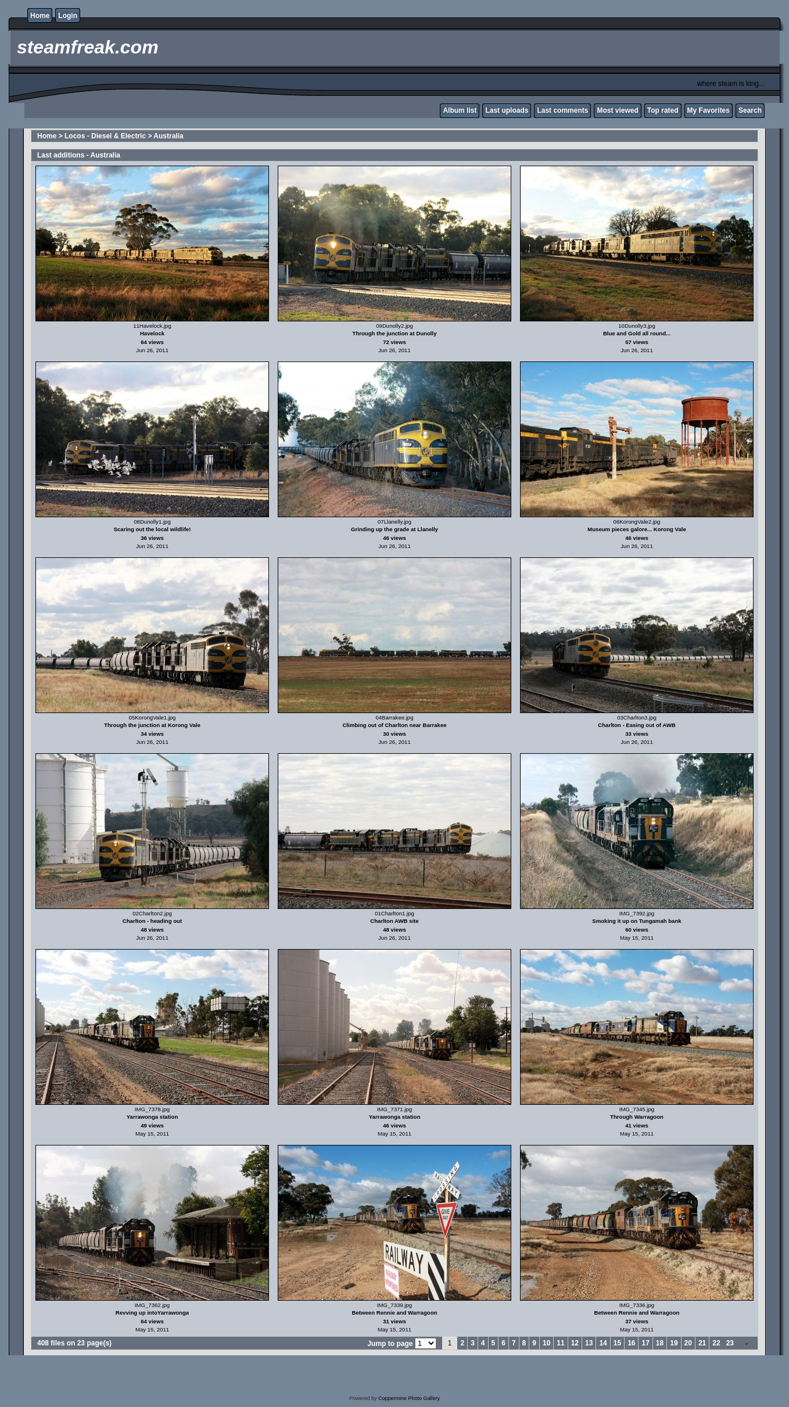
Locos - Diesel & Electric (105, 136)
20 (688, 1343)
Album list (459, 110)
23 (730, 1343)
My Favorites (708, 110)
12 (575, 1343)
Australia (168, 136)
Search (750, 110)
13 (589, 1343)
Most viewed (617, 110)
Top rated (663, 110)
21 (702, 1343)
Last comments (562, 110)
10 (546, 1343)
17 (645, 1343)
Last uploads (506, 110)
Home (39, 16)
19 (673, 1343)
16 (631, 1343)
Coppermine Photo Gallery (409, 1398)
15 (617, 1343)
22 (716, 1343)
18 (660, 1343)
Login (67, 16)
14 (603, 1343)
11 (560, 1343)
